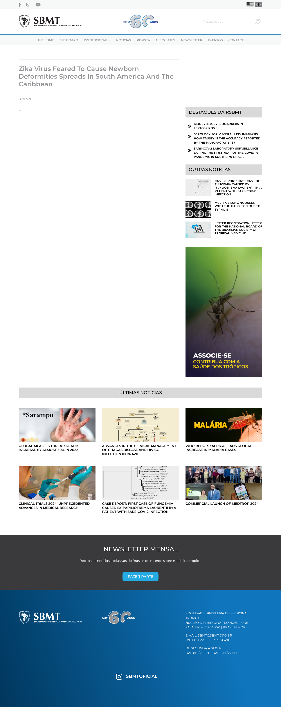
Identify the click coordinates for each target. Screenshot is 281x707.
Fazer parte (140, 576)
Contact (235, 40)
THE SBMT (46, 40)
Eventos (215, 40)
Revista (143, 40)
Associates (165, 40)
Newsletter (191, 40)
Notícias (123, 40)
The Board (68, 40)
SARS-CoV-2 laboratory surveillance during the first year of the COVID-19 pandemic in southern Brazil (226, 153)
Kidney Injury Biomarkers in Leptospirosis (218, 126)
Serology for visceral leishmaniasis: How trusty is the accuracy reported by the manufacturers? (227, 138)
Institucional (96, 40)
